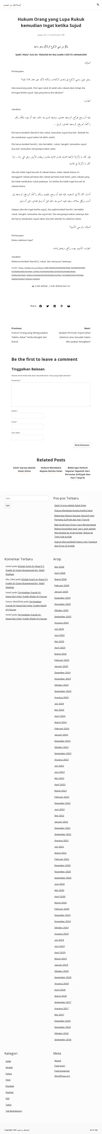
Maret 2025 (60, 652)
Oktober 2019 (61, 926)
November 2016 (62, 1025)
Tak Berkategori (14, 1109)
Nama (14, 408)
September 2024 (62, 689)
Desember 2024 (62, 670)
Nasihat (9, 1090)
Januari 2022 (61, 820)
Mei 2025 (59, 639)
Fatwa (9, 1072)
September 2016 (62, 1037)
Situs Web (15, 430)
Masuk (57, 1059)
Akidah (9, 1065)
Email (14, 419)
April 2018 (59, 988)
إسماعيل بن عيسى (12, 4)
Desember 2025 (62, 596)
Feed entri (59, 1064)
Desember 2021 (62, 826)
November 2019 (62, 919)
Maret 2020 (60, 901)
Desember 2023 (62, 739)
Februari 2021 (61, 857)
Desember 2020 (62, 863)
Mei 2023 (59, 776)
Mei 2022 (59, 814)
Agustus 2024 (61, 695)
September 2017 (62, 1000)
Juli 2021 (59, 845)
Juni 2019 (59, 944)
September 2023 (62, 751)
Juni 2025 (59, 633)
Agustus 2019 (61, 932)
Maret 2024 (60, 720)
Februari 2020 (61, 907)
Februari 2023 (61, 795)
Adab (8, 1059)
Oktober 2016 (61, 1031)
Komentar (16, 378)
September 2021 (62, 832)
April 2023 (59, 782)
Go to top (94, 1128)
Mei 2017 (59, 1013)
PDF (8, 1097)
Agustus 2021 (61, 838)
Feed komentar (62, 1069)
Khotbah (10, 1084)
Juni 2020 (59, 882)
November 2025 (62, 602)
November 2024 (62, 677)
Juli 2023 (59, 764)
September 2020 (62, 876)
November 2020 (62, 870)
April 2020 (59, 894)
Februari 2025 (61, 658)
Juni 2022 (59, 807)
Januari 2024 (61, 733)
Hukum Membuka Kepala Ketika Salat (73, 508)
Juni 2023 (59, 770)
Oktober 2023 (61, 745)
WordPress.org (62, 1074)
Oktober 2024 (61, 683)
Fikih (8, 1078)
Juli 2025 (59, 627)
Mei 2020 (59, 888)
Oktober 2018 (61, 969)
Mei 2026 (59, 565)
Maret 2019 (60, 957)
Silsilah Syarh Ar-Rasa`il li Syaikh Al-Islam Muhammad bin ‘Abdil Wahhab (25, 568)
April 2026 (59, 571)
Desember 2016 (62, 1019)
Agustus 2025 (61, 621)
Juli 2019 (59, 938)
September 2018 (62, 975)
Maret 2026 (60, 577)
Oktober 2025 (61, 608)
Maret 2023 (60, 789)
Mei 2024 (59, 708)
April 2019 (59, 950)
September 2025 (62, 614)
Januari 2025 (61, 664)
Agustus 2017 (61, 1006)
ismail (40, 36)
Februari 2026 (61, 583)
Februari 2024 (61, 726)
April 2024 (59, 714)
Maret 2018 (60, 994)
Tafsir (9, 1103)
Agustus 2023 (61, 758)
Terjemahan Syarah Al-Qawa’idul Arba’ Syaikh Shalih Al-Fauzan (26, 603)
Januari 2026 (61, 590)
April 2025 (59, 646)
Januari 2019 (61, 963)
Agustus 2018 (61, 981)
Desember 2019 (62, 913)
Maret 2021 (60, 851)
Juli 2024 (59, 702)
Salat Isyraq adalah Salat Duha (70, 503)
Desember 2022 (62, 801)
